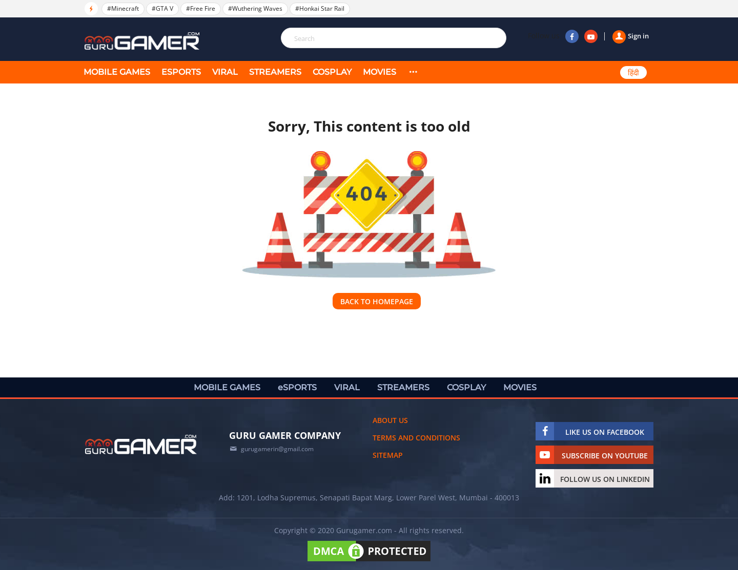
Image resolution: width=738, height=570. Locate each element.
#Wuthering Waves (255, 8)
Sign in (630, 35)
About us (390, 420)
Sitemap (388, 455)
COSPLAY (332, 72)
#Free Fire (200, 8)
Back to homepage (376, 301)
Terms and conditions (416, 437)
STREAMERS (275, 72)
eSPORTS (181, 72)
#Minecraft (123, 8)
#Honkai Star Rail (319, 8)
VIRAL (225, 72)
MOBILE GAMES (117, 72)
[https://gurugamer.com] (141, 444)
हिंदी (633, 72)
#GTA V (162, 8)
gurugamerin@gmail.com (277, 449)
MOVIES (379, 72)
